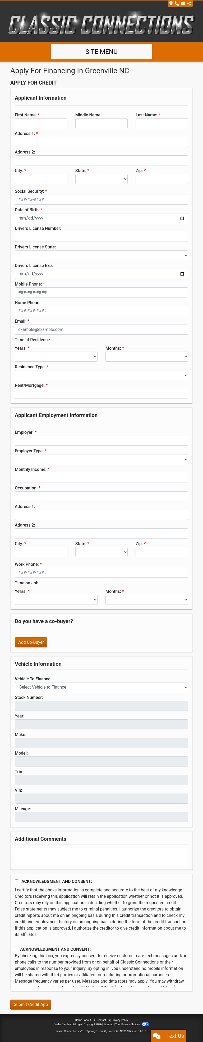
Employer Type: (29, 450)
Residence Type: (30, 366)
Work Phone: (27, 564)
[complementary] (187, 1026)
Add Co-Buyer (31, 642)
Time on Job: (27, 582)
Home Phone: (27, 302)
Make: (20, 734)
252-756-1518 (140, 1031)
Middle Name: (88, 114)
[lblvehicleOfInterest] (101, 687)
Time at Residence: (33, 339)
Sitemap (108, 1024)
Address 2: (25, 152)
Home (78, 1020)
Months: (113, 348)
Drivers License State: (35, 246)
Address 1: (25, 133)
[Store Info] (180, 4)
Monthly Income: (31, 469)
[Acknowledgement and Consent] (16, 881)
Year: (19, 716)
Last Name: (146, 114)
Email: (20, 321)
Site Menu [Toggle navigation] (101, 51)
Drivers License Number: (38, 228)
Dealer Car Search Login (68, 1024)
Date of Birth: (27, 209)
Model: (21, 753)
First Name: (26, 114)
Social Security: (29, 191)
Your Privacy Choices (132, 1024)
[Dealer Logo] (101, 24)
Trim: (20, 771)
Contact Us (103, 1020)
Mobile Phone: (28, 284)
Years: (21, 348)
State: (80, 170)
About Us (89, 1020)
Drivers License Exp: (34, 265)
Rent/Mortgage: (30, 385)
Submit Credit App (31, 1004)
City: (19, 170)
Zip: (139, 170)
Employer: (24, 432)
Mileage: (23, 808)
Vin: (18, 790)
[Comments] (101, 857)
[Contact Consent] (16, 949)
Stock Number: (29, 697)
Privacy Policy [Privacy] (120, 1020)
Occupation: (26, 488)
